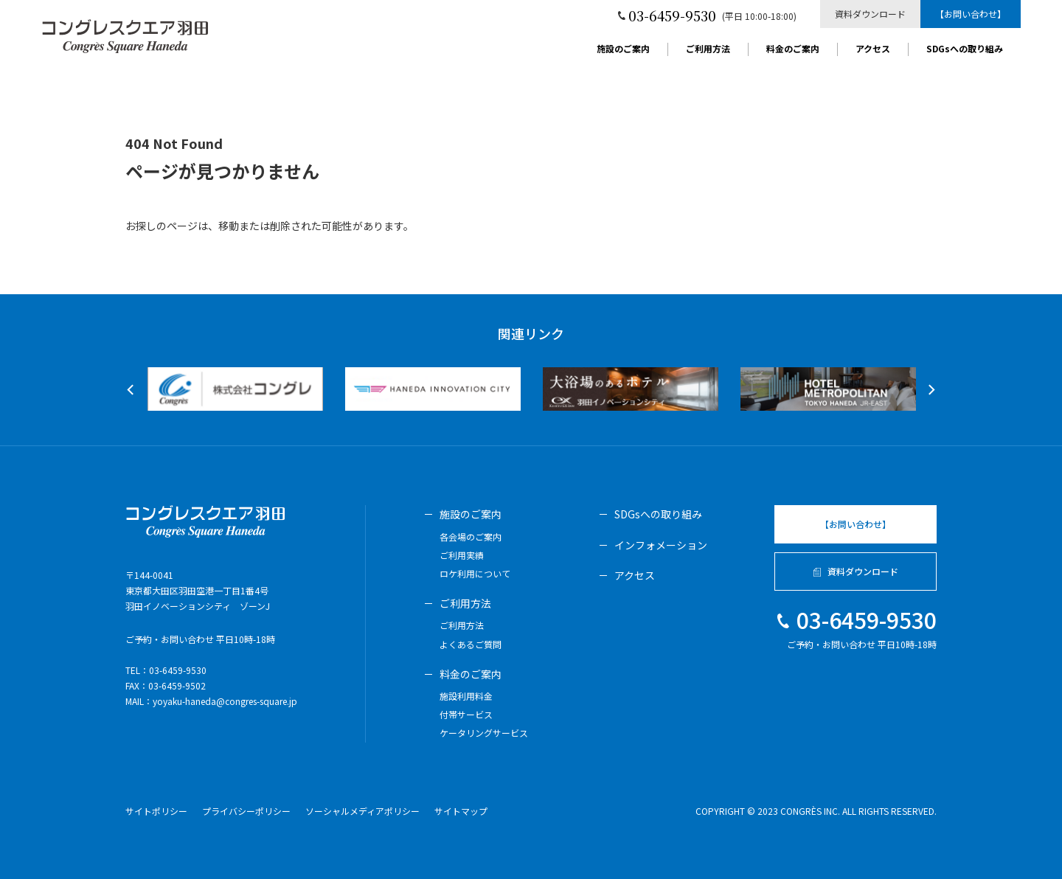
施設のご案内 (623, 49)
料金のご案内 (792, 49)
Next (929, 390)
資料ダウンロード (870, 13)
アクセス (873, 49)
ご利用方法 (708, 49)
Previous (132, 390)
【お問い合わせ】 (970, 13)
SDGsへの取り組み (964, 49)
